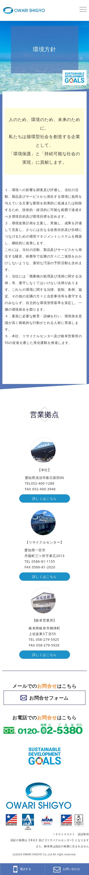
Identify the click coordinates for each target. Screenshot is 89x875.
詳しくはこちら (44, 498)
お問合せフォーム (44, 698)
